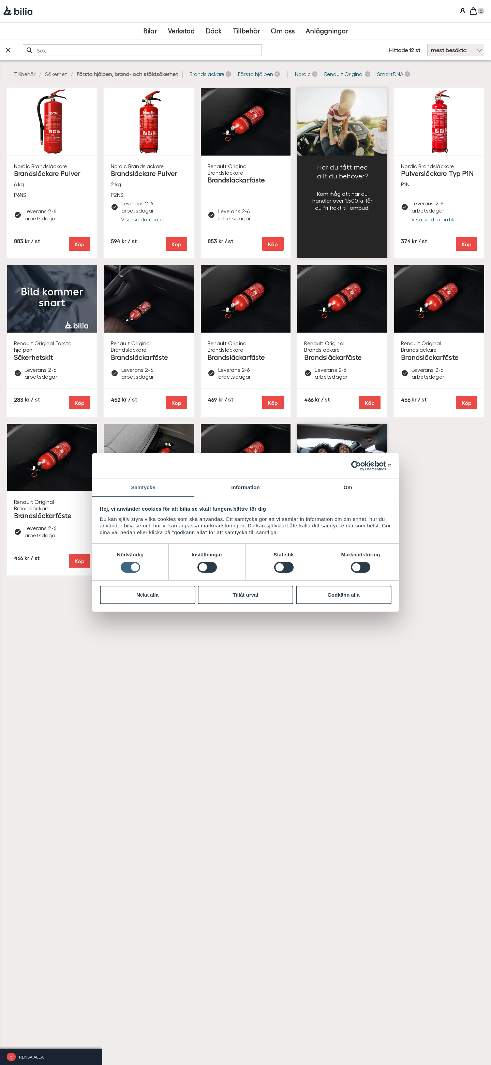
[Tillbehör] (246, 31)
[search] (228, 50)
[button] (312, 74)
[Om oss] (282, 31)
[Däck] (213, 31)
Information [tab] (245, 487)
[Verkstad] (181, 31)
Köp (180, 250)
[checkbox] (51, 111)
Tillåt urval (245, 595)
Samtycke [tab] (143, 487)
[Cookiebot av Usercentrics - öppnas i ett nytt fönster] (361, 466)
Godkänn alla (343, 595)
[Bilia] (17, 11)
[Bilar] (150, 31)
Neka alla (147, 595)
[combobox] (228, 50)
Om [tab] (347, 487)
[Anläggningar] (327, 31)
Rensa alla (31, 1056)
